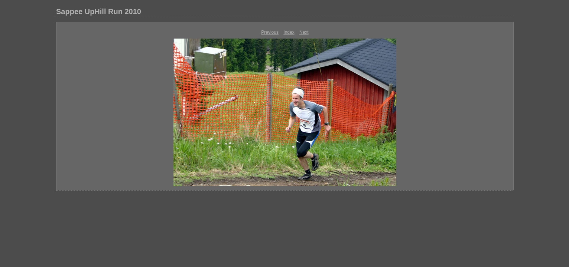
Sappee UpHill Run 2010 (98, 11)
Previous (270, 32)
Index (288, 32)
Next (304, 32)
